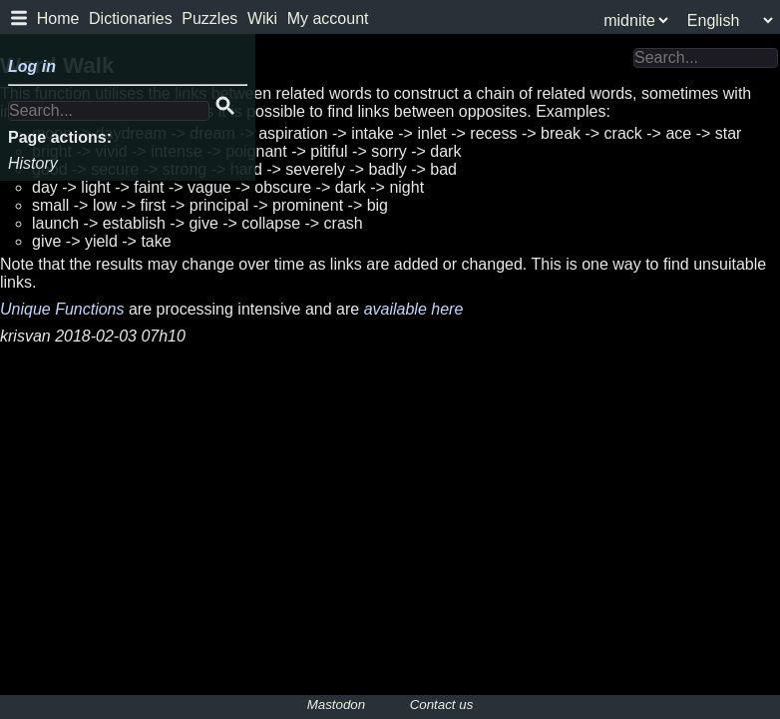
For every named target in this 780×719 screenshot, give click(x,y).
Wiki (262, 18)
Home (58, 18)
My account (328, 18)
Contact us (442, 704)
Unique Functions (62, 309)
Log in (32, 66)
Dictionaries (131, 18)
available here (414, 309)
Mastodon (336, 704)
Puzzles (209, 18)
